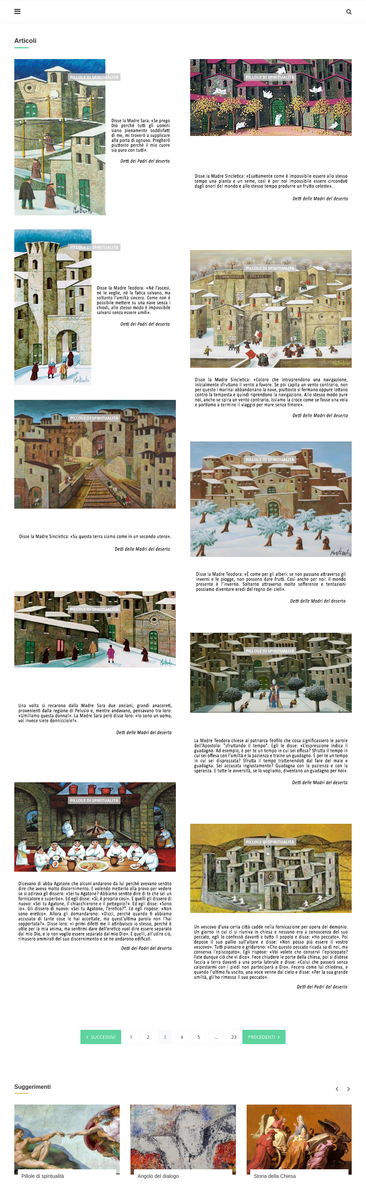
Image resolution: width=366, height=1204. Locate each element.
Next (347, 1088)
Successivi (103, 1036)
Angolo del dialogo (158, 1176)
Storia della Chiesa (275, 1176)
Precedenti (261, 1036)
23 (234, 1036)
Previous (336, 1088)
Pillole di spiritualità (94, 77)
